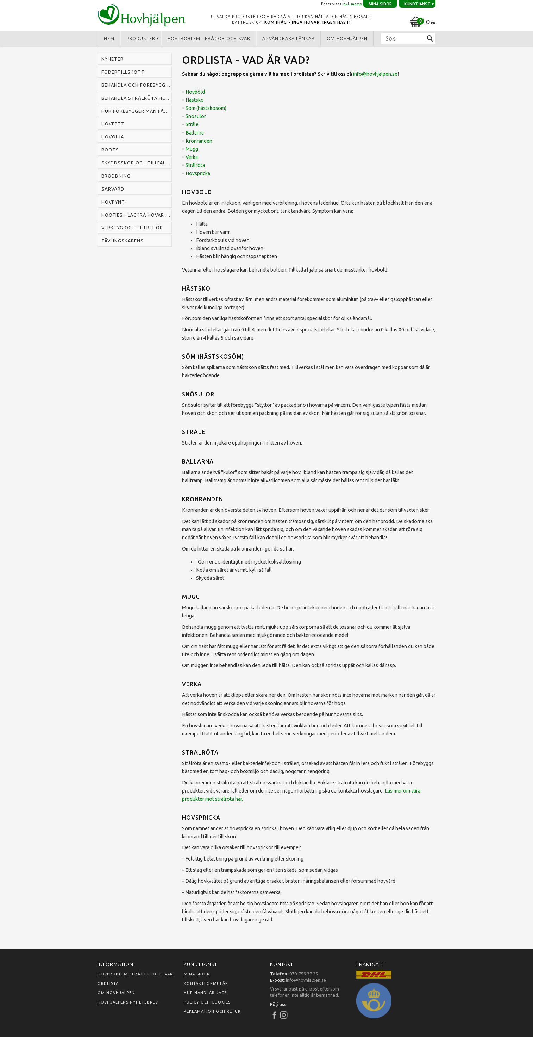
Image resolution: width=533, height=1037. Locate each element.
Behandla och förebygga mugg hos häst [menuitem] (136, 84)
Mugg (192, 149)
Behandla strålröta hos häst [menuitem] (136, 97)
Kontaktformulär (206, 983)
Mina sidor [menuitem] (380, 4)
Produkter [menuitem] (140, 38)
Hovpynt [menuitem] (113, 201)
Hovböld (195, 92)
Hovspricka (198, 173)
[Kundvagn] (421, 20)
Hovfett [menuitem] (113, 123)
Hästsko (195, 100)
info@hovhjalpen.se (375, 74)
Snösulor (196, 116)
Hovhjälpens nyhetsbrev (128, 1002)
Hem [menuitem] (109, 38)
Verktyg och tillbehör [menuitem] (132, 227)
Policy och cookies (207, 1002)
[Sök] (430, 38)
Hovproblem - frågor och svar (135, 974)
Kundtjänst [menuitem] (417, 4)
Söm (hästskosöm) (206, 108)
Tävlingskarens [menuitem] (122, 240)
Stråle (192, 124)
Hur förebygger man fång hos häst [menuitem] (136, 110)
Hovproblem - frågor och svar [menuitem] (208, 38)
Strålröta (195, 165)
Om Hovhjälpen (116, 993)
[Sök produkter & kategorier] (408, 38)
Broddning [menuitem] (116, 175)
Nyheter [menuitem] (112, 58)
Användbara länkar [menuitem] (288, 38)
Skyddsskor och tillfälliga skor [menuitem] (136, 162)
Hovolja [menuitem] (112, 136)
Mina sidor (197, 974)
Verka (192, 157)
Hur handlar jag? (205, 993)
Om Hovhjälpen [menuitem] (347, 38)
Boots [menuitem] (110, 149)
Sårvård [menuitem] (112, 188)
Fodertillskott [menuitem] (123, 71)
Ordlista (108, 983)
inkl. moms (352, 4)
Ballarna (195, 133)
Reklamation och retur (212, 1011)
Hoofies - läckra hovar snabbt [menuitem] (136, 214)
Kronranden (199, 141)
